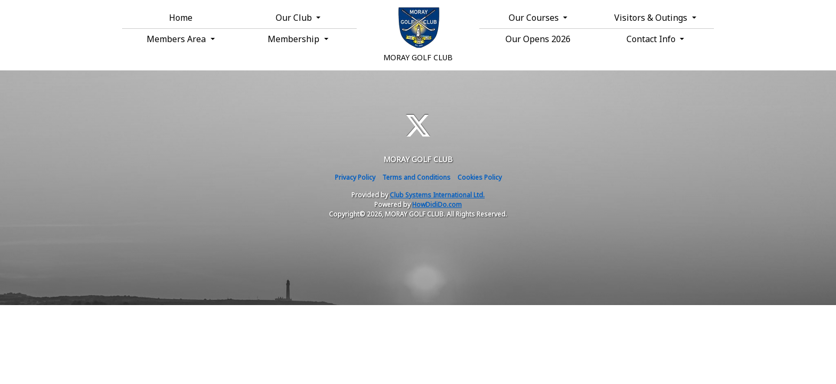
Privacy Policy (355, 177)
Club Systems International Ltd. (437, 194)
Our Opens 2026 (537, 39)
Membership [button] (294, 39)
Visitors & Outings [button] (651, 17)
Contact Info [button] (652, 39)
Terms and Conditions (416, 177)
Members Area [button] (177, 39)
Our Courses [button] (535, 17)
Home (180, 17)
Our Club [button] (295, 17)
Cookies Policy (479, 177)
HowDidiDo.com (437, 204)
